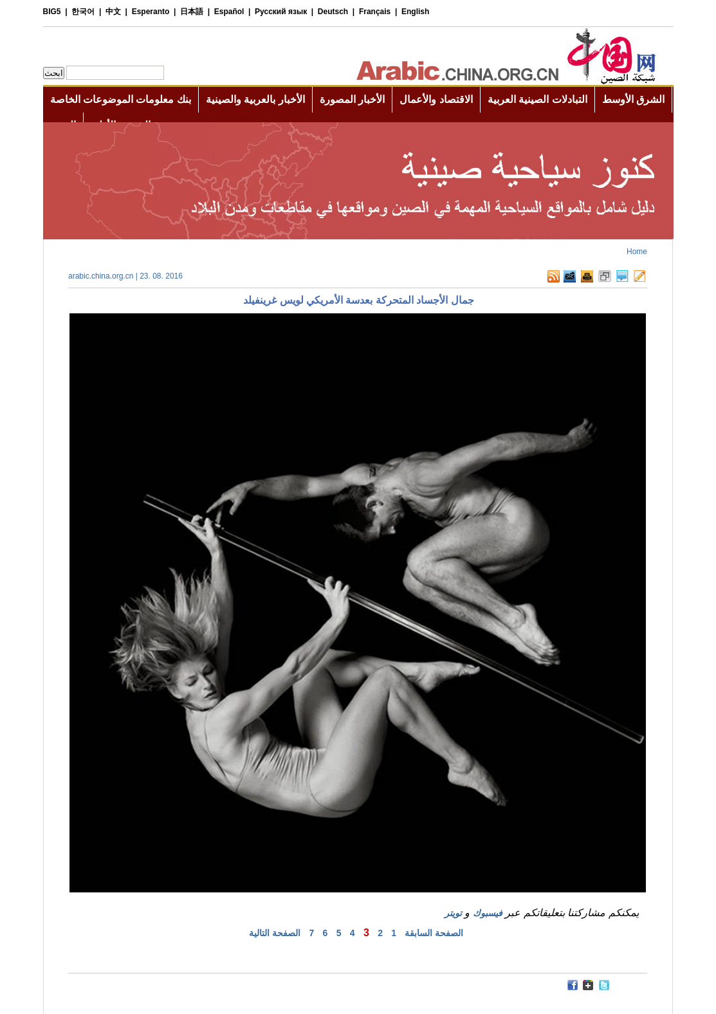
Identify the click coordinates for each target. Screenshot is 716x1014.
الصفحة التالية (274, 933)
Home (637, 251)
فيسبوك (487, 913)
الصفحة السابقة (434, 933)
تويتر (453, 913)
